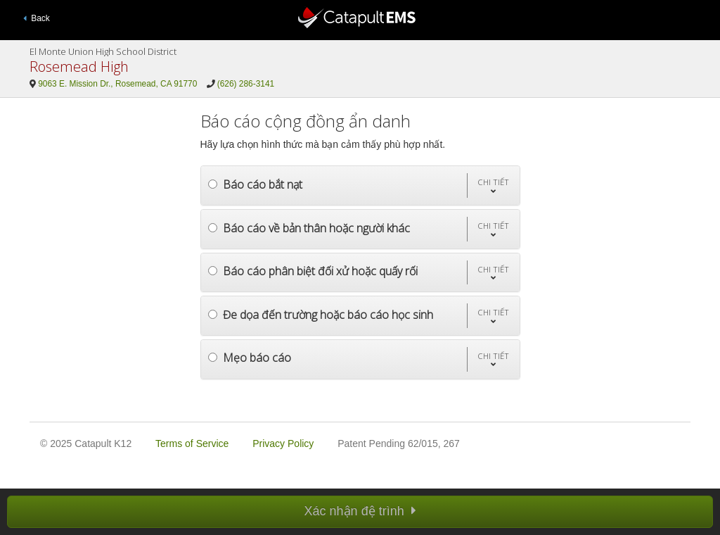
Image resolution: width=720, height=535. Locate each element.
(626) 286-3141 (245, 84)
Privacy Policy (283, 443)
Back (36, 18)
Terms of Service (192, 443)
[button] (493, 185)
